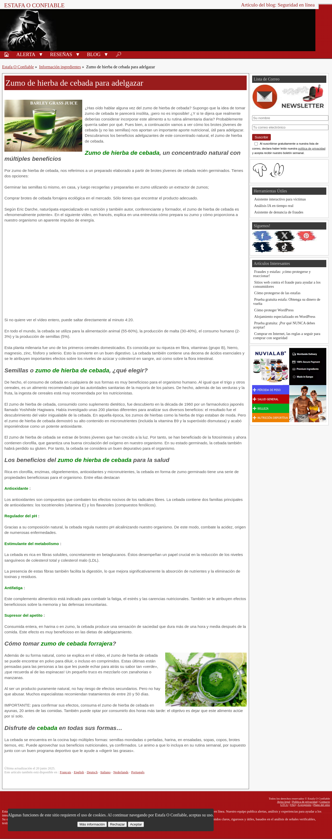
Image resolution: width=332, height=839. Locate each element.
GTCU (284, 804)
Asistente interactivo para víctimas (280, 199)
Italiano (105, 772)
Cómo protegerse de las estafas (277, 293)
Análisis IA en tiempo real (273, 206)
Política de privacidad (304, 801)
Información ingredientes (60, 67)
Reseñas (61, 54)
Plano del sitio (321, 804)
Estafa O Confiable (34, 5)
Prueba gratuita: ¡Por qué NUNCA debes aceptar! (284, 325)
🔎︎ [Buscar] (118, 54)
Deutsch (92, 772)
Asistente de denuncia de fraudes (278, 212)
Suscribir (261, 137)
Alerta (25, 54)
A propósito (305, 804)
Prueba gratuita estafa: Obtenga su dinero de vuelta (286, 301)
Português (137, 772)
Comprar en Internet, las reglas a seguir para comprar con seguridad (286, 336)
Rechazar (117, 824)
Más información (92, 824)
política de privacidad (311, 148)
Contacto (325, 801)
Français (65, 772)
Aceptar (136, 824)
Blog (93, 54)
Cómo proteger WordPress (274, 310)
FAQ (293, 804)
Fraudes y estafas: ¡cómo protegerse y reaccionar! (282, 274)
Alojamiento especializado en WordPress (284, 316)
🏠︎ (6, 54)
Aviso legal (283, 801)
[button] (40, 54)
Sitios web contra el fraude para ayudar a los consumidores (287, 284)
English (79, 772)
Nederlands (120, 772)
